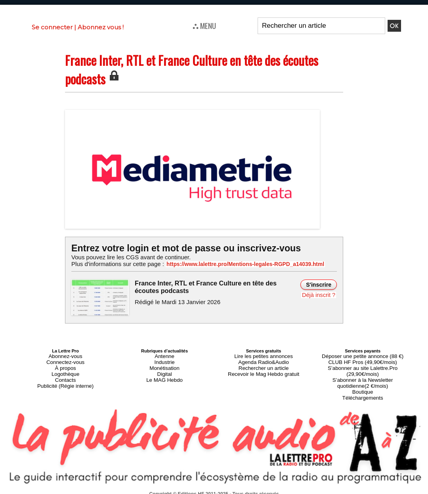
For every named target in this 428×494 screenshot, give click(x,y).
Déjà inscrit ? (320, 294)
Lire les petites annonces (263, 355)
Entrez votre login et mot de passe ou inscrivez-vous (180, 248)
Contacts (65, 374)
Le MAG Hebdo (164, 374)
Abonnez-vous (65, 355)
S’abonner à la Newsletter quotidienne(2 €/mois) (362, 372)
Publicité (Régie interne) (65, 379)
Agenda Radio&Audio (263, 360)
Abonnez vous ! (101, 27)
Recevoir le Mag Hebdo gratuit (263, 369)
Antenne (165, 355)
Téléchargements (363, 383)
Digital (165, 369)
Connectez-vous (65, 360)
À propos (65, 364)
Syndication (233, 490)
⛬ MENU (204, 25)
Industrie (164, 360)
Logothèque (65, 369)
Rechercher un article (264, 364)
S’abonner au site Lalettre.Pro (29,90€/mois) (362, 364)
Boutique (362, 379)
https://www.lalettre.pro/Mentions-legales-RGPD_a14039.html (235, 264)
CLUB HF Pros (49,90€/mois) (362, 360)
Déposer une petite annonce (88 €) (362, 355)
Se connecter (52, 27)
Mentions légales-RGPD (277, 485)
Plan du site (195, 490)
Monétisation (164, 364)
